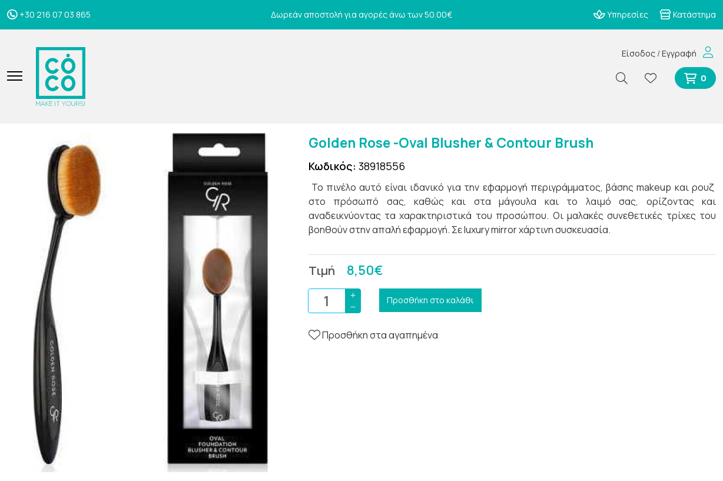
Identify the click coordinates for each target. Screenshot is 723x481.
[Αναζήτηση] (626, 78)
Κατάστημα (687, 14)
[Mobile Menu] (19, 76)
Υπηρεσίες (620, 14)
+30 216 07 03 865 (49, 14)
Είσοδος (638, 53)
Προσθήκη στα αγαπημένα (373, 335)
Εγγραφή (679, 53)
